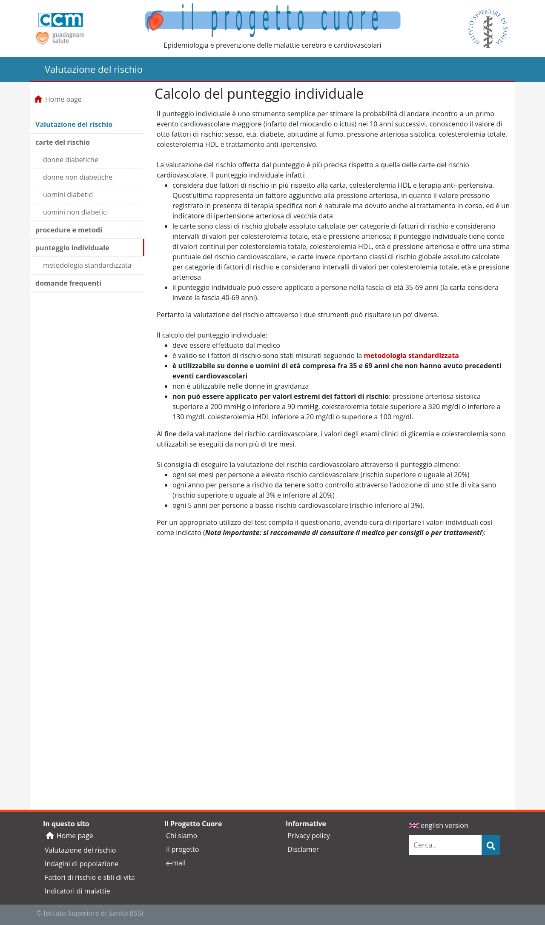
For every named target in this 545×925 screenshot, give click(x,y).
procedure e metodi (68, 230)
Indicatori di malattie (77, 891)
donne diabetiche (70, 159)
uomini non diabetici (75, 212)
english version (438, 825)
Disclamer (303, 849)
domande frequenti (68, 283)
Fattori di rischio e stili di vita (90, 877)
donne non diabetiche (77, 177)
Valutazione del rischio (73, 124)
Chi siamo (181, 835)
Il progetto (182, 849)
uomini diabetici (68, 194)
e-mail (176, 863)
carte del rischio (62, 142)
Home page (57, 99)
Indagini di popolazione (81, 863)
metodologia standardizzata (87, 265)
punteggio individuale (72, 247)
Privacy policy (308, 835)
